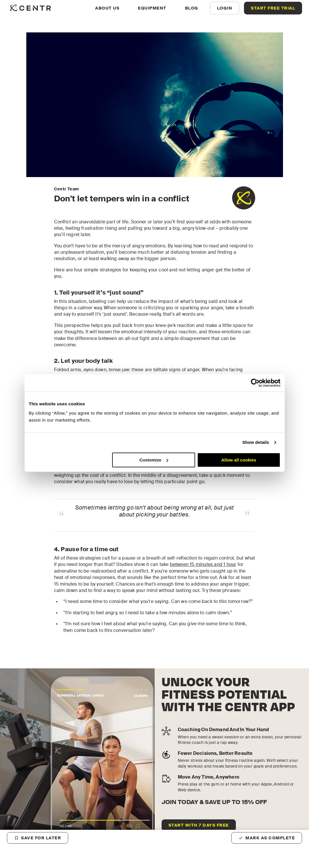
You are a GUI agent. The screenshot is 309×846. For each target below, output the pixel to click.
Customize (153, 459)
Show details (255, 442)
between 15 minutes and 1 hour (203, 564)
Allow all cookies (238, 459)
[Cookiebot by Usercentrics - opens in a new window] (255, 382)
